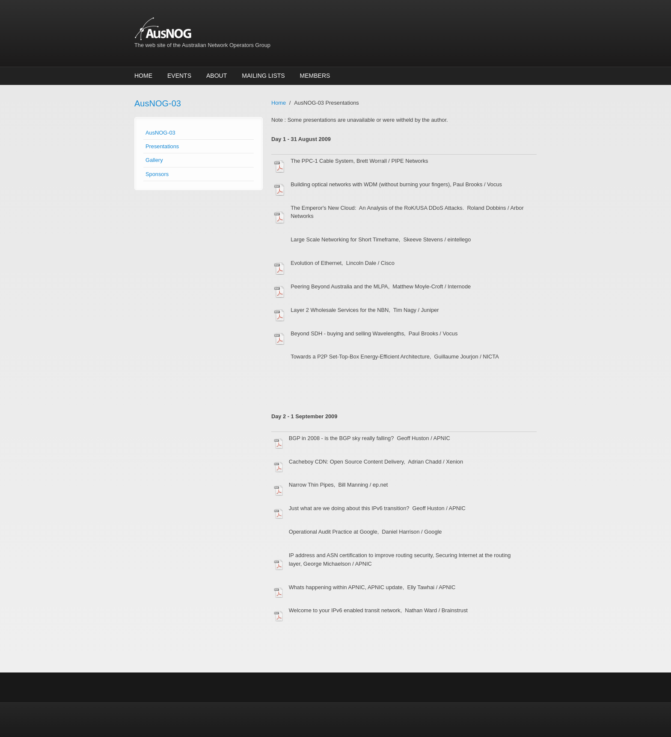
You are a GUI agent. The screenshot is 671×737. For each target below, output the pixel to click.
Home (143, 75)
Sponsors (157, 174)
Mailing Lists (263, 75)
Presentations (162, 146)
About (216, 75)
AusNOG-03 (160, 132)
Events (179, 75)
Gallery (154, 160)
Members (315, 75)
